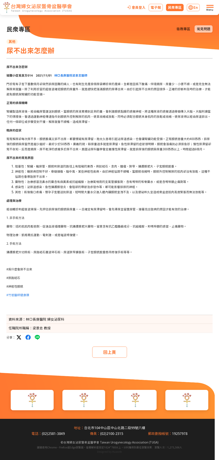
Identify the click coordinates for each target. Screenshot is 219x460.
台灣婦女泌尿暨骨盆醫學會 (111, 442)
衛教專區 (183, 29)
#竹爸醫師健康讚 (17, 295)
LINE (37, 337)
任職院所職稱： (21, 328)
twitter (18, 337)
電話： (37, 433)
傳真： (95, 433)
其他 (12, 41)
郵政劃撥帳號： (160, 433)
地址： (79, 428)
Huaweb (117, 451)
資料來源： (17, 319)
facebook (28, 337)
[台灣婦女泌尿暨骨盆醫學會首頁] (37, 7)
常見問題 (203, 29)
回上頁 (109, 352)
